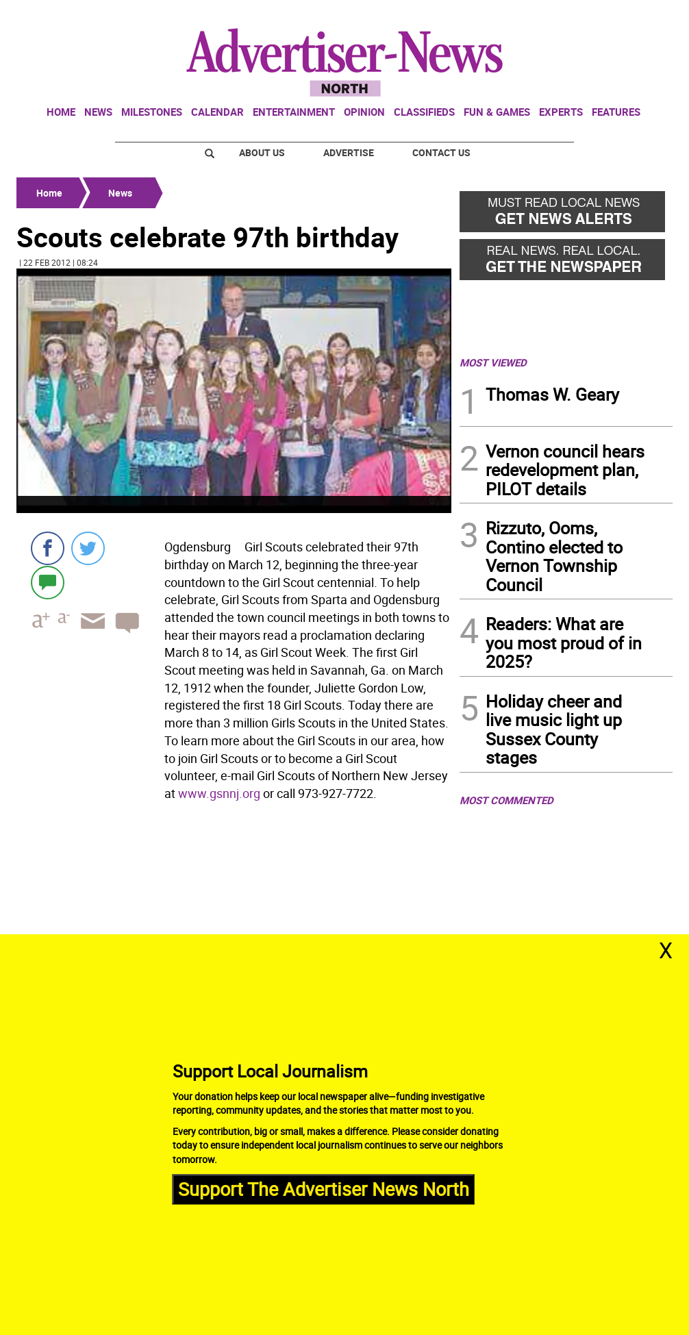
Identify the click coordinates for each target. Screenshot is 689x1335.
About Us (262, 152)
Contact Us (441, 152)
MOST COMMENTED (506, 800)
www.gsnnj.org (219, 793)
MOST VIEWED (493, 362)
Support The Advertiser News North (323, 1188)
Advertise (348, 152)
